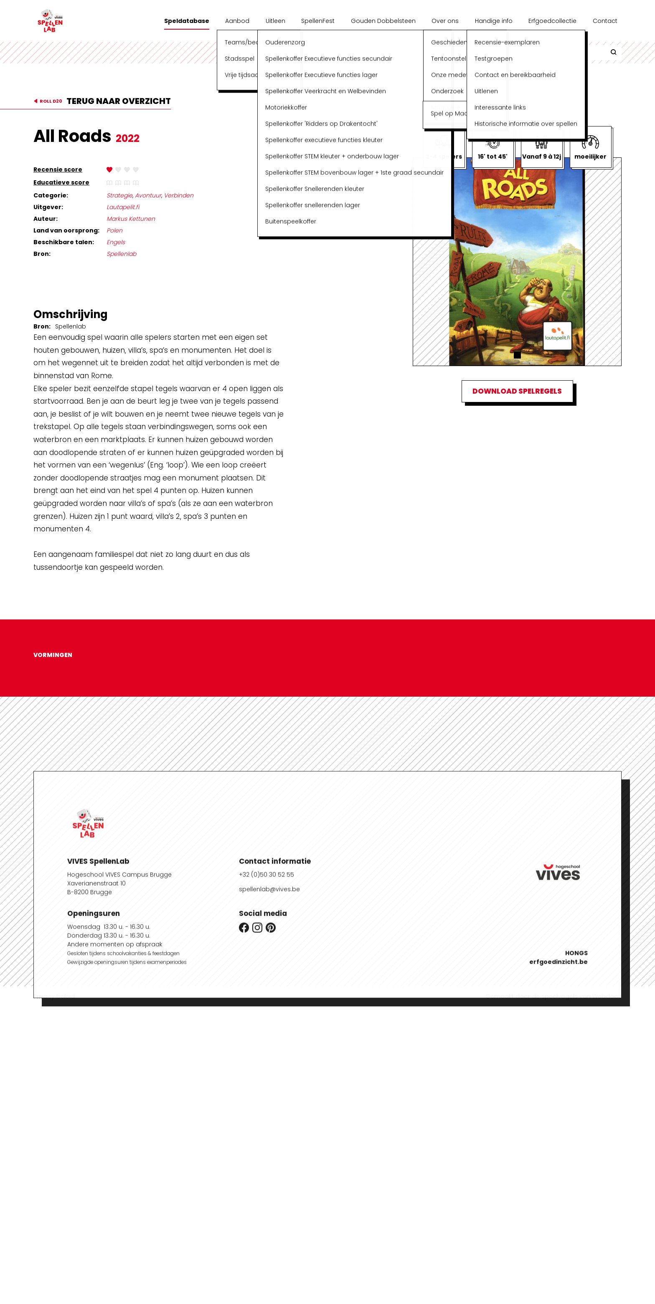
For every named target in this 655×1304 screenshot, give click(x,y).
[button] (517, 355)
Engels (116, 242)
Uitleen (275, 21)
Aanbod (237, 21)
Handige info (494, 21)
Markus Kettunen (131, 219)
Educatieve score (61, 182)
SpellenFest (318, 21)
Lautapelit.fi (123, 207)
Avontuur (148, 195)
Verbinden (178, 195)
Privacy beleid (54, 996)
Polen (114, 230)
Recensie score (57, 169)
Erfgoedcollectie (552, 21)
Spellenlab (121, 254)
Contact (605, 21)
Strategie (119, 195)
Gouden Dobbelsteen (383, 21)
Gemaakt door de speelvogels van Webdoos (553, 996)
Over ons (445, 21)
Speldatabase (186, 21)
